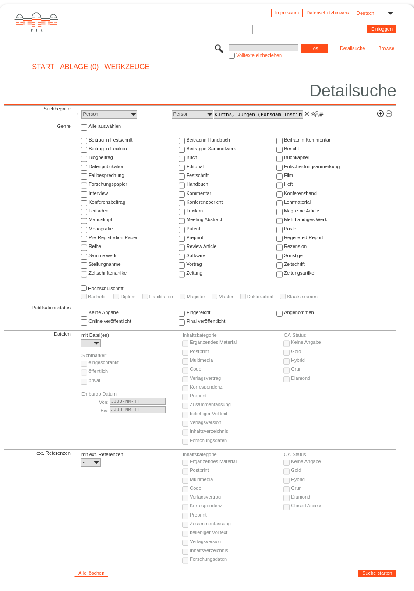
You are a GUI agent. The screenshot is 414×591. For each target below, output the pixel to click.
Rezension (295, 246)
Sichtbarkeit (93, 355)
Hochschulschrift (106, 288)
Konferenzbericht (204, 202)
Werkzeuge (126, 67)
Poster (291, 228)
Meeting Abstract (204, 219)
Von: (104, 402)
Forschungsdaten (208, 440)
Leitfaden (98, 210)
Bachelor (97, 296)
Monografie (100, 228)
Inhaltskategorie (200, 335)
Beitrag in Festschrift (110, 139)
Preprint (194, 237)
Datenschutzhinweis (327, 12)
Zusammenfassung (210, 404)
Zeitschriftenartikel (107, 273)
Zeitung (194, 273)
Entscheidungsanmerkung (312, 166)
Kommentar (198, 193)
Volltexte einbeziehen (259, 55)
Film (288, 175)
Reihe (94, 246)
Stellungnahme (104, 264)
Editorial (195, 166)
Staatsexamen (302, 296)
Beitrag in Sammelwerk (211, 148)
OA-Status (295, 335)
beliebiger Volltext (208, 413)
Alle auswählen (104, 126)
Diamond (300, 378)
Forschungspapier (107, 184)
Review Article (201, 246)
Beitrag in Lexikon (107, 148)
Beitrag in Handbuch (208, 139)
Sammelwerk (102, 255)
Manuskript (100, 219)
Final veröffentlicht (205, 321)
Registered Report (303, 237)
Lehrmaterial (297, 202)
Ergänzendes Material (213, 342)
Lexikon (194, 210)
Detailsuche (352, 48)
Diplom (127, 296)
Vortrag (194, 264)
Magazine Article (301, 210)
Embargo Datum (99, 393)
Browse (386, 48)
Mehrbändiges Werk (305, 219)
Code (195, 369)
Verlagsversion (205, 422)
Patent (193, 228)
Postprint (199, 351)
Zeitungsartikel (299, 273)
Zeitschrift (294, 264)
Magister (196, 296)
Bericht (291, 148)
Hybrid (298, 360)
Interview (98, 193)
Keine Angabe (103, 312)
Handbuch (197, 184)
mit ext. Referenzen (102, 454)
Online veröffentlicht (109, 321)
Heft (288, 184)
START (43, 67)
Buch (191, 157)
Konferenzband (300, 193)
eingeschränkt (103, 362)
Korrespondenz (206, 386)
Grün (296, 369)
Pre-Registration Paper (113, 237)
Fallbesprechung (106, 175)
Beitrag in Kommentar (307, 139)
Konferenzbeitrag (106, 202)
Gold (296, 351)
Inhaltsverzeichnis (209, 431)
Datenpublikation (106, 166)
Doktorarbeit (260, 296)
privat (94, 380)
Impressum (287, 12)
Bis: (105, 410)
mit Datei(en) (95, 335)
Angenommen (299, 312)
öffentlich (98, 371)
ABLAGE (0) (79, 67)
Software (195, 255)
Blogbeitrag (100, 157)
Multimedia (201, 360)
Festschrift (197, 175)
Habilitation (161, 296)
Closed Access (306, 505)
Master (226, 296)
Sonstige (293, 255)
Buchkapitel (296, 157)
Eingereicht (198, 312)
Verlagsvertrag (205, 378)
